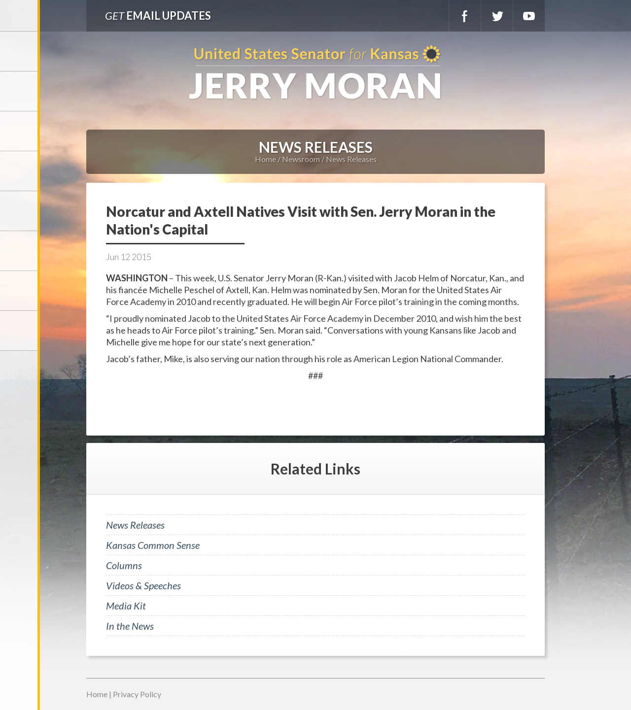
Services (19, 131)
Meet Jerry (19, 91)
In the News (130, 626)
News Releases (351, 159)
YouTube (529, 16)
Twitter (497, 16)
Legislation (19, 250)
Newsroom (19, 171)
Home (265, 159)
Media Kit (126, 605)
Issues (19, 211)
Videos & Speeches (143, 585)
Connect (19, 290)
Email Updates (158, 15)
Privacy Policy (137, 694)
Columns (124, 565)
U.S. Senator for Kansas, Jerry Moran (315, 73)
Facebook (465, 16)
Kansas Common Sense (153, 545)
